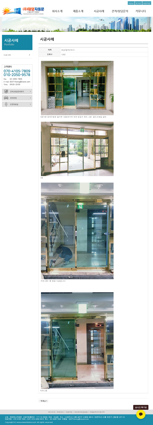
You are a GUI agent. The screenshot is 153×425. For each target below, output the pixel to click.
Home (131, 3)
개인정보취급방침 (81, 412)
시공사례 (99, 11)
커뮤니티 (140, 11)
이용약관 (69, 412)
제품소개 (78, 11)
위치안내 (60, 412)
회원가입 (146, 3)
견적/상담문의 (120, 11)
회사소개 (57, 11)
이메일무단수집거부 (97, 412)
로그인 (138, 3)
